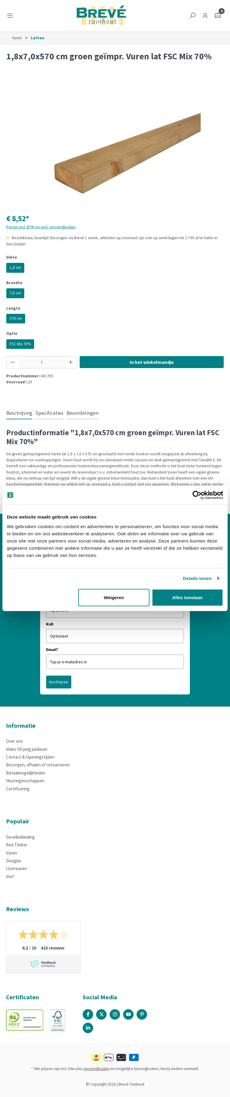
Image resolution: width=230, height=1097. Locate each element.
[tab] (19, 413)
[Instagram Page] (115, 1014)
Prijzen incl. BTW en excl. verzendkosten (40, 227)
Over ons (14, 741)
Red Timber (17, 845)
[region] (115, 143)
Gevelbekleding (20, 837)
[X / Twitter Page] (101, 1014)
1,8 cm (15, 267)
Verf (10, 876)
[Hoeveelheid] (42, 362)
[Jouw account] (205, 15)
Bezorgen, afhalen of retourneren (38, 765)
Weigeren (114, 597)
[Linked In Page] (88, 1028)
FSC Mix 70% (20, 343)
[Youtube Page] (128, 1014)
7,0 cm (15, 293)
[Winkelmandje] (217, 15)
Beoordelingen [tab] (82, 413)
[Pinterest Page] (142, 1014)
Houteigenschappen (25, 780)
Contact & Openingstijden (30, 757)
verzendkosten (97, 1068)
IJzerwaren (16, 868)
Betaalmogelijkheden (26, 773)
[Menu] (11, 15)
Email (52, 649)
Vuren (11, 853)
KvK (50, 624)
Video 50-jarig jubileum (26, 749)
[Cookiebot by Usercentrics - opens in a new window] (197, 495)
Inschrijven (58, 682)
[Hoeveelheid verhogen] (71, 362)
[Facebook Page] (88, 1014)
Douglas (13, 861)
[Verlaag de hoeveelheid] (12, 362)
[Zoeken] (192, 15)
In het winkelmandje (152, 362)
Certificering (18, 789)
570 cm (16, 318)
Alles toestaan (187, 597)
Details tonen (197, 578)
